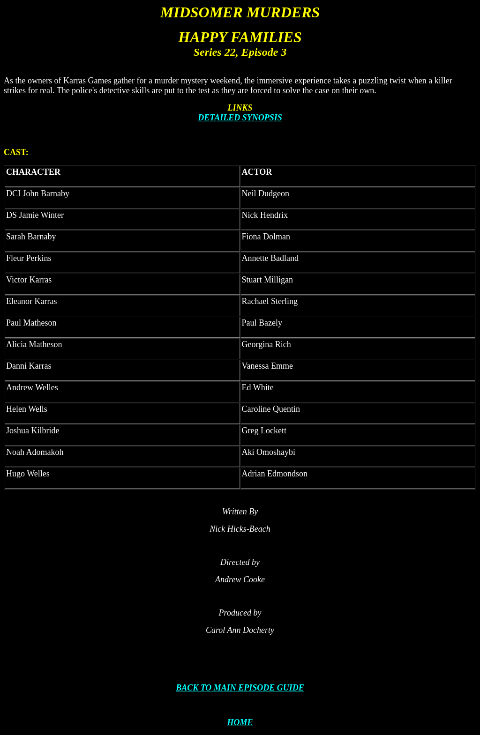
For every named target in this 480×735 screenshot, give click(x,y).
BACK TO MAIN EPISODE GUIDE (240, 687)
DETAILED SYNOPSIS (240, 117)
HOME (240, 722)
